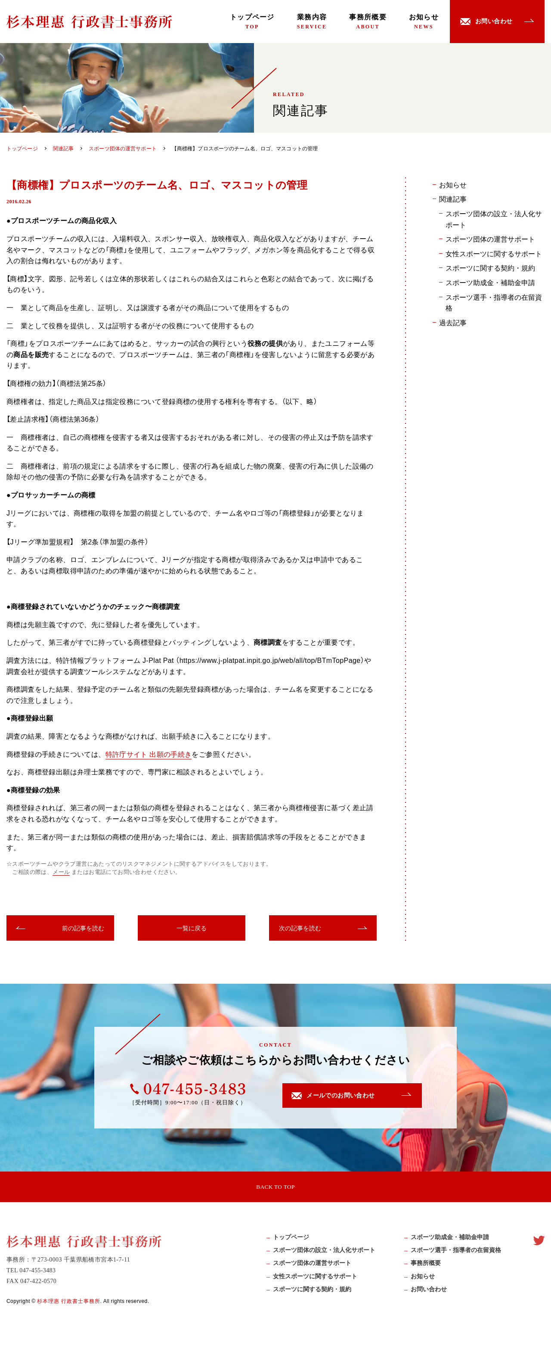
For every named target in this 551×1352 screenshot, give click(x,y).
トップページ (252, 21)
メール (61, 872)
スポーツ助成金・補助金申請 (490, 282)
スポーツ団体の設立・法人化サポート (494, 219)
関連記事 (453, 198)
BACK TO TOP (275, 1187)
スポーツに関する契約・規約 (490, 267)
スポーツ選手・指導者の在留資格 (494, 302)
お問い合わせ (429, 1293)
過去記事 (453, 322)
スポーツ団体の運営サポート (490, 238)
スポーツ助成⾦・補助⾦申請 (450, 1240)
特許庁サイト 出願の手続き (148, 754)
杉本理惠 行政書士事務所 (68, 1304)
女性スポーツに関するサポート (494, 253)
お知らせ (424, 21)
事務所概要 (367, 21)
